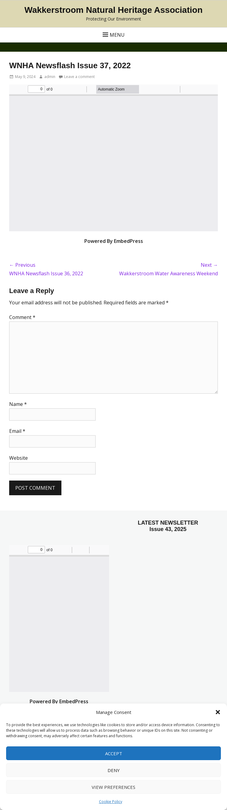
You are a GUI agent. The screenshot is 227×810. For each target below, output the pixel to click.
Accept (113, 753)
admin (49, 76)
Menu (117, 35)
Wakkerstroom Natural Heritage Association (113, 10)
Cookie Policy (110, 801)
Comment (22, 317)
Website (18, 458)
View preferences (113, 787)
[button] (218, 712)
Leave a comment (79, 76)
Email (17, 431)
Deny (114, 770)
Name (18, 404)
